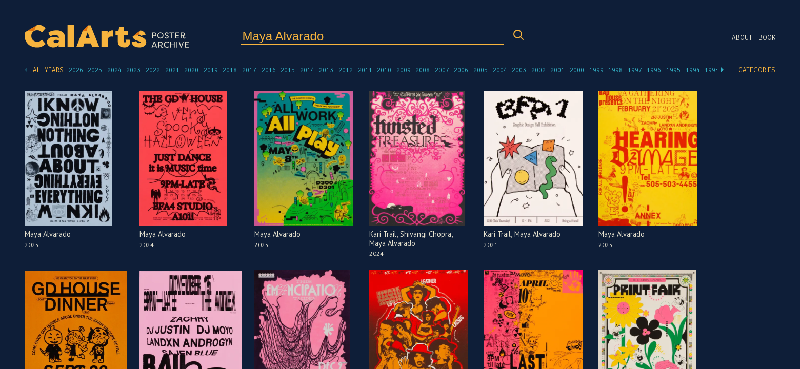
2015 (288, 70)
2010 (384, 70)
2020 (191, 70)
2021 (172, 70)
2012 (345, 70)
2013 (326, 70)
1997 (635, 70)
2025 (95, 70)
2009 (403, 70)
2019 (211, 70)
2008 (422, 70)
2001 (557, 70)
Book (766, 38)
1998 (615, 70)
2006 (461, 70)
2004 (500, 70)
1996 (654, 70)
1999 (596, 70)
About (742, 38)
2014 (307, 70)
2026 (76, 70)
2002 (538, 70)
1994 (693, 70)
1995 (673, 70)
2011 (365, 70)
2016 (269, 70)
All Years (48, 70)
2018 (230, 70)
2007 (442, 70)
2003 (519, 70)
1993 (712, 70)
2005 (480, 70)
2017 (249, 70)
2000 (577, 70)
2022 (153, 70)
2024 (114, 70)
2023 (133, 70)
